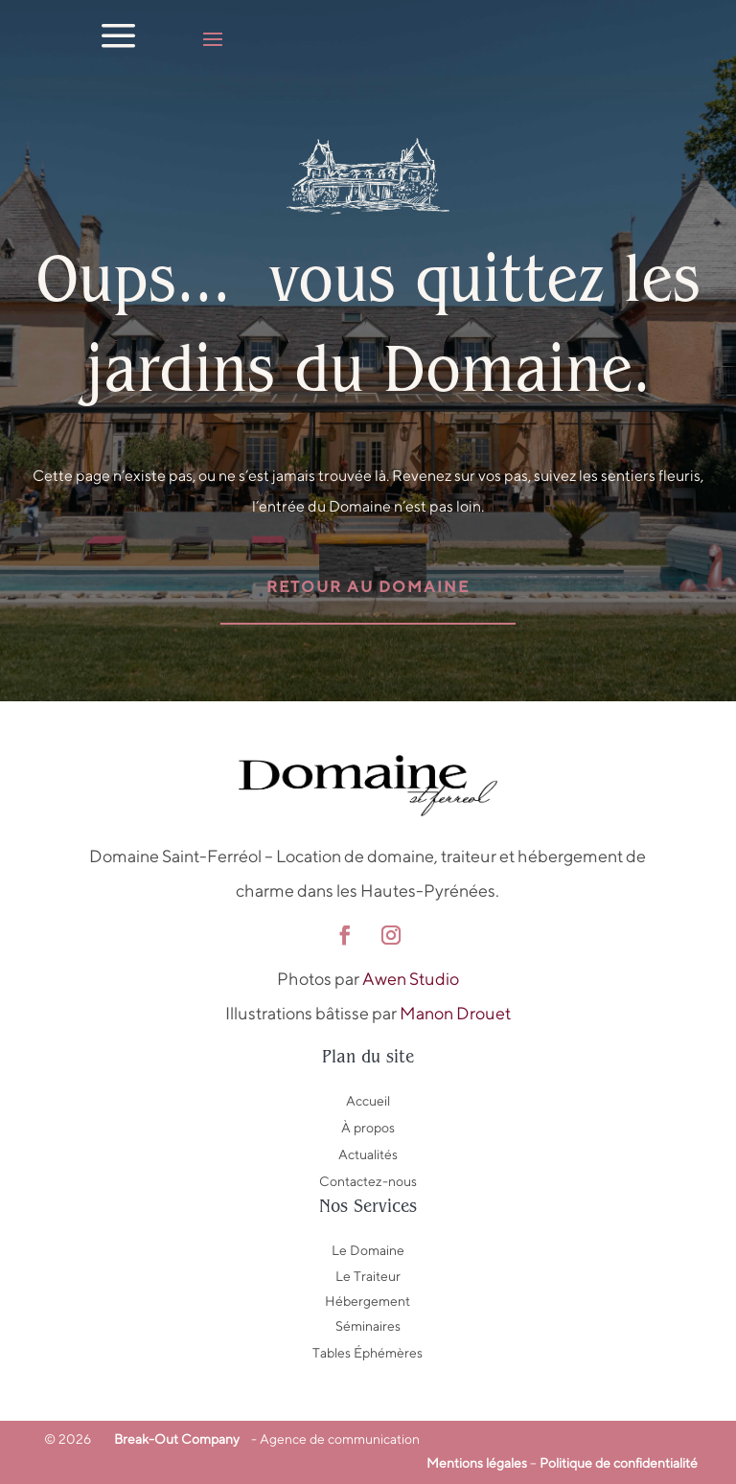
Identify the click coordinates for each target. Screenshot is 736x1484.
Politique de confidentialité (619, 1463)
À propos (368, 1127)
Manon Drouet (455, 1013)
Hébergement (367, 1301)
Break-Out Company (174, 1439)
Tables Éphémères (367, 1352)
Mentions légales (476, 1463)
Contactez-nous (368, 1181)
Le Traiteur (368, 1276)
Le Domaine (368, 1250)
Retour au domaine (368, 587)
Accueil (368, 1100)
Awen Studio (410, 979)
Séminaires (368, 1326)
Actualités (368, 1154)
